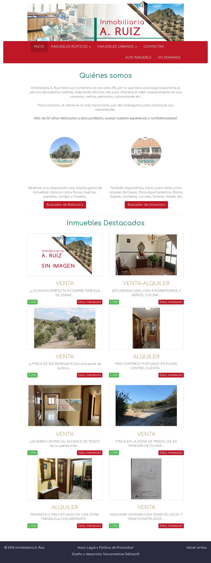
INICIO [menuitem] (39, 46)
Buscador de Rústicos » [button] (65, 204)
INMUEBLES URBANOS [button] (117, 46)
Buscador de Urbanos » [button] (146, 204)
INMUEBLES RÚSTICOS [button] (71, 46)
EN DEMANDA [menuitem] (169, 57)
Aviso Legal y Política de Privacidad (105, 547)
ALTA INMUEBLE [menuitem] (138, 57)
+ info (32, 302)
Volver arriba (196, 547)
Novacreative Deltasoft (121, 554)
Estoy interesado (89, 302)
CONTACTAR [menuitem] (153, 46)
